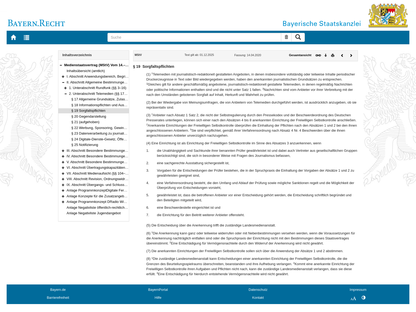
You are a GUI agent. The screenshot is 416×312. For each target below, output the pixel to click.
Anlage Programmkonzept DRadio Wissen (99, 202)
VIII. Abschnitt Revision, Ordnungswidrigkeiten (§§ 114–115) (112, 179)
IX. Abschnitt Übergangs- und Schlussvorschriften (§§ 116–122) (115, 185)
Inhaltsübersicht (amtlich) (86, 71)
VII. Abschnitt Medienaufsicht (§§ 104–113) (99, 173)
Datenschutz (258, 290)
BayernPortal (158, 290)
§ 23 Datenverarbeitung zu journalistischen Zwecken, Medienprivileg (123, 133)
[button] (60, 65)
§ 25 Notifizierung (84, 145)
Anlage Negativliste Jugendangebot (94, 213)
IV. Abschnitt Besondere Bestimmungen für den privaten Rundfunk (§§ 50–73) (126, 156)
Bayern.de (58, 290)
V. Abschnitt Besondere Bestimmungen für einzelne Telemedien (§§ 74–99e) (125, 162)
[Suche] (194, 37)
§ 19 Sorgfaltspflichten (88, 111)
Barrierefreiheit (58, 298)
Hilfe (158, 298)
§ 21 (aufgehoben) (85, 122)
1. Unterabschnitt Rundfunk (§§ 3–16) (97, 88)
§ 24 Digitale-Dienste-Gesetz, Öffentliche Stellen (108, 139)
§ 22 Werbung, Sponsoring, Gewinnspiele (103, 128)
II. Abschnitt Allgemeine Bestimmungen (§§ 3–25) (104, 82)
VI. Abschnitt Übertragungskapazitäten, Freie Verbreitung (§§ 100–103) (121, 168)
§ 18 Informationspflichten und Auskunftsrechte (107, 105)
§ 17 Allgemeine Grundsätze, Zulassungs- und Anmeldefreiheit (119, 99)
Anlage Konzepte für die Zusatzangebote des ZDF (105, 196)
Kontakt (258, 298)
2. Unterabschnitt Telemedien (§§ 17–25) (100, 94)
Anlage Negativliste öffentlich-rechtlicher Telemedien (106, 208)
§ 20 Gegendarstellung (88, 116)
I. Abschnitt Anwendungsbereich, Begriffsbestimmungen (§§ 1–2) (116, 76)
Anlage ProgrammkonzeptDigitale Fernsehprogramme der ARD (115, 190)
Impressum (358, 290)
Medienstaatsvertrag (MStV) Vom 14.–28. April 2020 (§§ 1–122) (114, 65)
